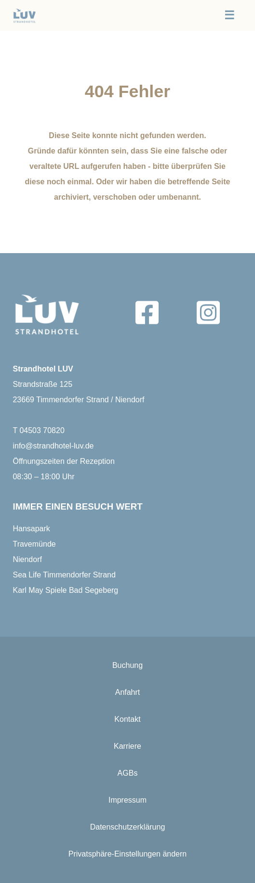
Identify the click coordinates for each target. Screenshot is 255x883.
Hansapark (31, 529)
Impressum (127, 800)
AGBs (128, 773)
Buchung (127, 665)
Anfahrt (127, 692)
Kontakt (127, 719)
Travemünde (34, 544)
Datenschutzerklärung (127, 827)
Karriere (127, 746)
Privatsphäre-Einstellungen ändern (127, 854)
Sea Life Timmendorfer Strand (64, 575)
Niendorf (27, 559)
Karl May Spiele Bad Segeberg (65, 590)
